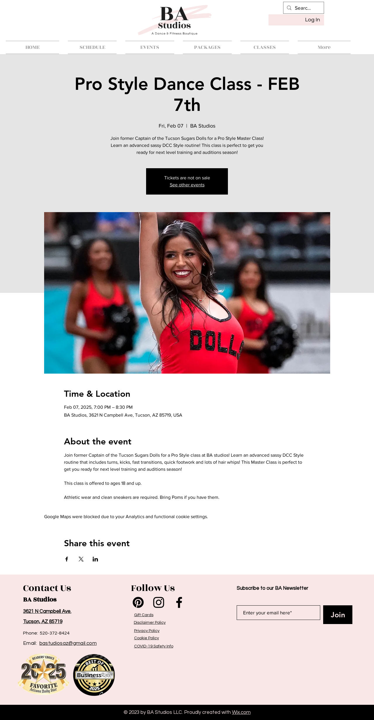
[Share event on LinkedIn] (95, 559)
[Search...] (303, 8)
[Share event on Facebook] (67, 559)
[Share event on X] (81, 559)
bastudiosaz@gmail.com (68, 643)
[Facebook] (179, 602)
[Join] (337, 614)
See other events (187, 184)
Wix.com (241, 712)
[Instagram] (158, 602)
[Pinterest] (138, 602)
